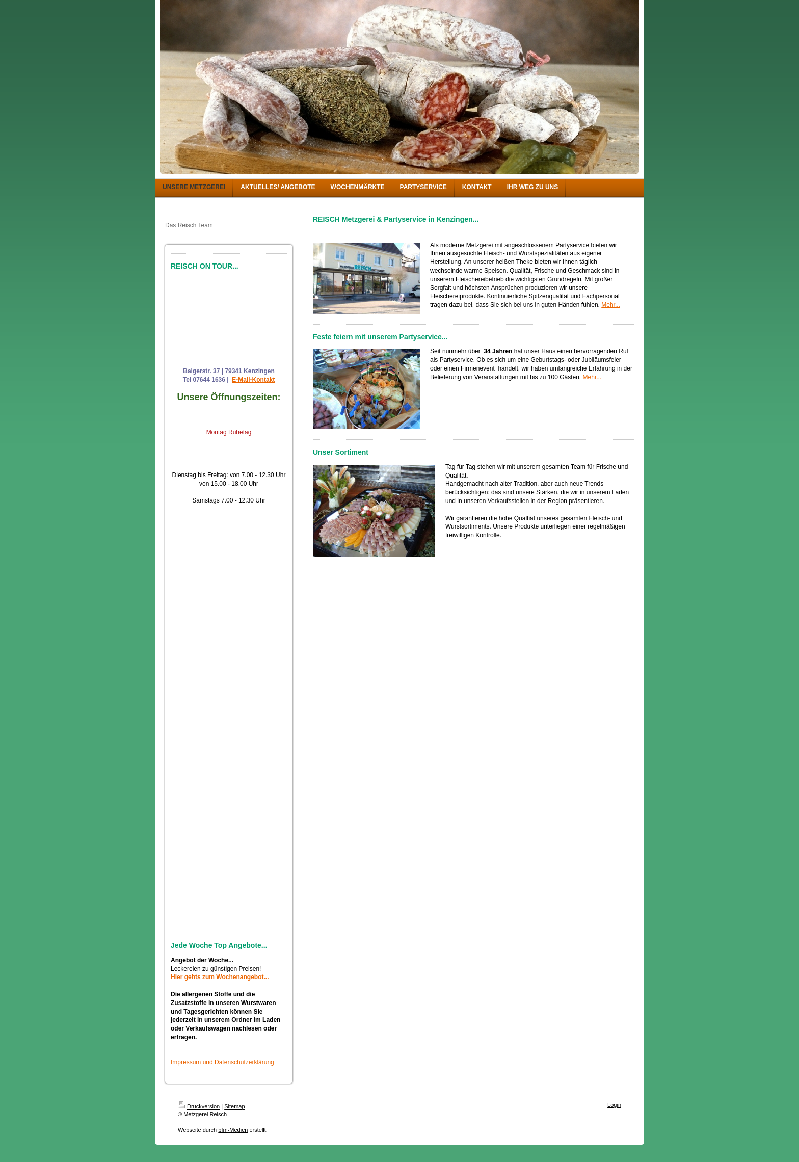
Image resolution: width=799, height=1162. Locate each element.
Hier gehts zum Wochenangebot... (220, 977)
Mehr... (610, 304)
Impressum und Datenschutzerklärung (222, 1062)
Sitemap (234, 1106)
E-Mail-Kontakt (253, 379)
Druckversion (199, 1106)
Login (614, 1105)
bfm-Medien (233, 1130)
